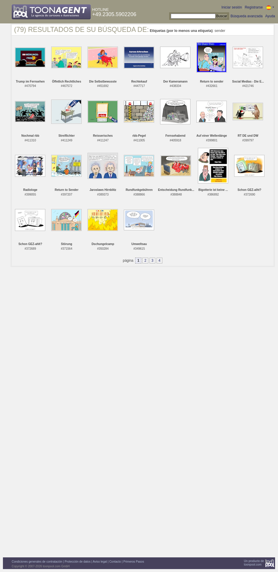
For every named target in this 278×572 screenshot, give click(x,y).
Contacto (115, 561)
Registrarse (253, 7)
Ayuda (270, 16)
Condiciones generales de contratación (37, 561)
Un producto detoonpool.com (254, 562)
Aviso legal (100, 561)
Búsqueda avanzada (246, 16)
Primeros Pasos (133, 561)
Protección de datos (77, 561)
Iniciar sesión (232, 7)
